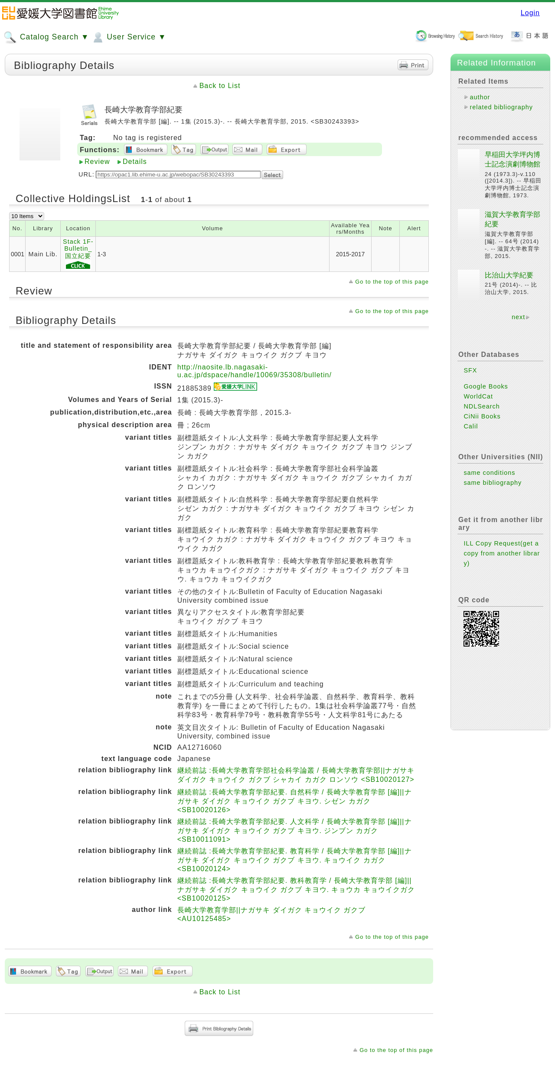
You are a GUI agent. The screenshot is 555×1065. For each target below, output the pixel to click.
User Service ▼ (128, 37)
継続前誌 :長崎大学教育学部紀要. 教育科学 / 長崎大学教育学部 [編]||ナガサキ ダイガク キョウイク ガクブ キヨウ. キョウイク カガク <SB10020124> (294, 859)
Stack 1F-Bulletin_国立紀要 (78, 254)
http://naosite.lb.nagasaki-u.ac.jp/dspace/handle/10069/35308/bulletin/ (254, 371)
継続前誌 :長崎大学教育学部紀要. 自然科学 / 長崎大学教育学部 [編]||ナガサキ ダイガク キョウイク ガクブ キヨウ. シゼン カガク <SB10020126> (294, 800)
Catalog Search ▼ (46, 37)
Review (97, 161)
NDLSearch (482, 406)
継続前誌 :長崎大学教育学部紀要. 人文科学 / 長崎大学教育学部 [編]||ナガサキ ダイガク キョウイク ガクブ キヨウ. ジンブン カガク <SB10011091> (294, 830)
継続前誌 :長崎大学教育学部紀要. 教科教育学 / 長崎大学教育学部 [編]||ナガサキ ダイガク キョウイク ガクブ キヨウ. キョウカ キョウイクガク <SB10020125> (296, 889)
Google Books (486, 386)
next (518, 317)
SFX (470, 370)
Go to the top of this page (392, 281)
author (480, 97)
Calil (471, 426)
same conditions (489, 472)
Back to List (220, 85)
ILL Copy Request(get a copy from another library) (502, 553)
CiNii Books (482, 416)
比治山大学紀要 (509, 275)
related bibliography (501, 107)
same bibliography (493, 482)
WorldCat (478, 396)
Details (135, 161)
